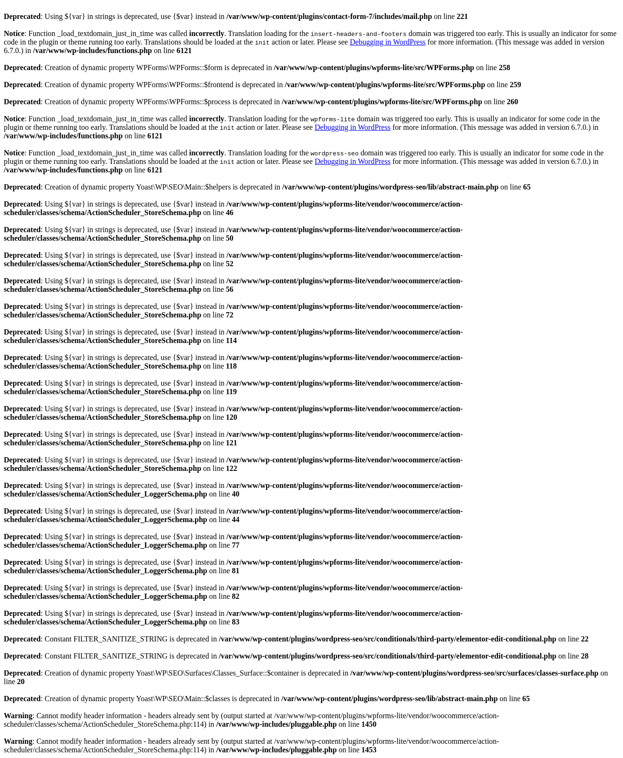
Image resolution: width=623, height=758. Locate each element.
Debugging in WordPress (388, 42)
